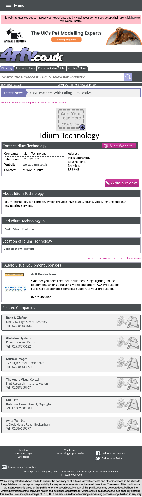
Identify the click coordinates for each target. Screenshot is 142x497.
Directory (6, 68)
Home (4, 102)
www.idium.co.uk (34, 165)
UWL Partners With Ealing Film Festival (61, 92)
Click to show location (19, 249)
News (83, 68)
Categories (23, 456)
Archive (72, 68)
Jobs (62, 68)
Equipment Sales (25, 68)
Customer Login (23, 453)
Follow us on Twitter (112, 458)
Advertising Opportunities (70, 453)
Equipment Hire (47, 68)
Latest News (14, 92)
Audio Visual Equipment (24, 102)
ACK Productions (43, 274)
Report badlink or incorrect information (114, 258)
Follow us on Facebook (114, 453)
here (134, 17)
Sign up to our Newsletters (22, 466)
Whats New (70, 449)
